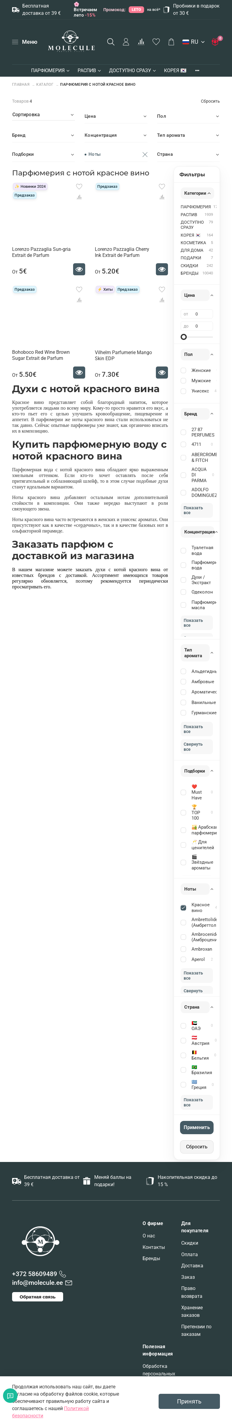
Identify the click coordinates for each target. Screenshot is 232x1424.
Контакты (154, 1247)
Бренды (151, 1258)
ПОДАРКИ (191, 258)
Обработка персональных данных (159, 1373)
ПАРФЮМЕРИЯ (50, 70)
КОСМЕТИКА (193, 242)
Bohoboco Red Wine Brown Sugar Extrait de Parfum (41, 355)
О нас (149, 1236)
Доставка (192, 1266)
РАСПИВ (90, 70)
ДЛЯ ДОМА (192, 250)
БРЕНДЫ (189, 273)
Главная (21, 84)
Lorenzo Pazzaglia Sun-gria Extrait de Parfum (41, 252)
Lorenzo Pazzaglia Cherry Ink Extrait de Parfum (122, 252)
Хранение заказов (192, 1311)
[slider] (183, 336)
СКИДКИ (189, 265)
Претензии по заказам (196, 1330)
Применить (197, 1127)
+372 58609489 (34, 1274)
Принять (189, 1401)
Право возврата (191, 1292)
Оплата (189, 1254)
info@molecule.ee (37, 1282)
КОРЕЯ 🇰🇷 (175, 70)
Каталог (44, 84)
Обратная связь (38, 1296)
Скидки (189, 1243)
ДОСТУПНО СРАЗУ (133, 70)
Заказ (188, 1277)
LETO (136, 9)
